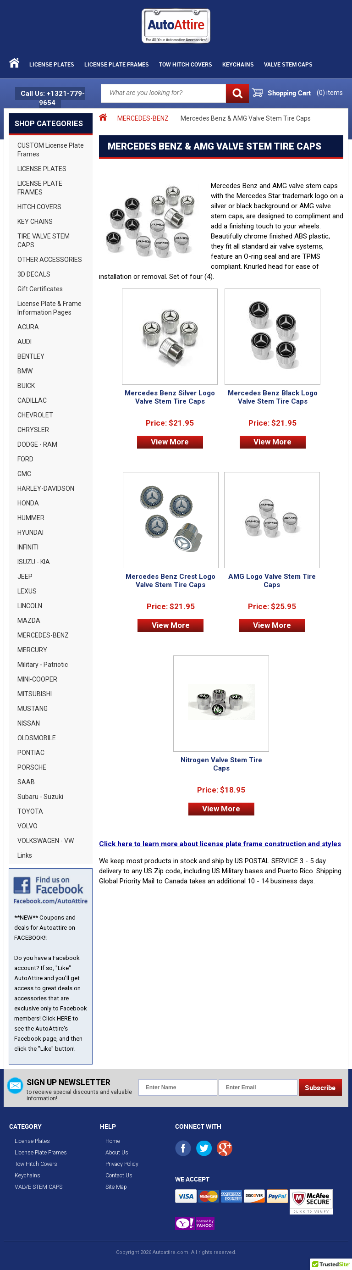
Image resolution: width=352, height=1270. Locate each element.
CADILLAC (32, 400)
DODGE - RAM (37, 444)
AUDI (24, 341)
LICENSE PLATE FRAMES (39, 188)
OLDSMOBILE (36, 738)
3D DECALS (33, 274)
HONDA (28, 503)
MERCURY (32, 650)
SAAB (26, 782)
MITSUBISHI (34, 694)
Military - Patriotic (42, 664)
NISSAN (28, 723)
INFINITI (27, 547)
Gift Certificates (40, 289)
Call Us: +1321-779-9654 (53, 98)
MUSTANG (32, 708)
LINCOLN (29, 606)
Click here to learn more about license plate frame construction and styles (220, 844)
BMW (25, 371)
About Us (116, 1152)
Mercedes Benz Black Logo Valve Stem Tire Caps (273, 397)
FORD (25, 459)
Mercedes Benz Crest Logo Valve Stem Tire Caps (170, 580)
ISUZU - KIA (33, 562)
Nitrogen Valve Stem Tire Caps (221, 764)
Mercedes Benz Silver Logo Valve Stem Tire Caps (170, 397)
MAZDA (28, 620)
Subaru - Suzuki (40, 796)
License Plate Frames (116, 64)
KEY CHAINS (35, 221)
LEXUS (27, 591)
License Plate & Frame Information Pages (49, 308)
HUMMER (30, 517)
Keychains (238, 64)
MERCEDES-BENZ (43, 635)
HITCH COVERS (39, 207)
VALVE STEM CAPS (288, 64)
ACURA (28, 327)
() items (330, 92)
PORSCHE (31, 767)
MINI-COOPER (37, 679)
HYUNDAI (30, 532)
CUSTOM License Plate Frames (50, 150)
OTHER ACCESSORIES (49, 259)
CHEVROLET (35, 415)
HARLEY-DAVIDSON (45, 488)
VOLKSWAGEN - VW (45, 840)
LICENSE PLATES (41, 168)
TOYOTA (30, 811)
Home (112, 1141)
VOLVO (27, 826)
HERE (64, 1018)
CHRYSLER (33, 429)
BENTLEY (30, 356)
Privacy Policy (121, 1164)
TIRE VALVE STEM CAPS (43, 241)
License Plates (51, 64)
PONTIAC (30, 752)
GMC (24, 473)
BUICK (26, 385)
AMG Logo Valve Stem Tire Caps (272, 580)
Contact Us (118, 1175)
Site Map (116, 1187)
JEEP (25, 576)
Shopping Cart (289, 92)
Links (24, 855)
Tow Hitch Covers (185, 64)
